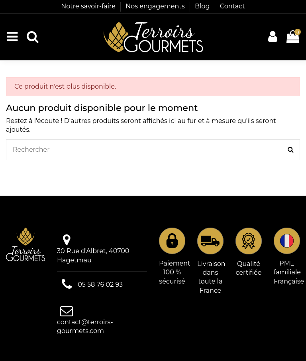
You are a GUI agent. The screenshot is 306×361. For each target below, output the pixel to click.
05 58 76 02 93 (100, 284)
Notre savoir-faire (89, 6)
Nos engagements (156, 6)
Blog (203, 6)
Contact (232, 6)
